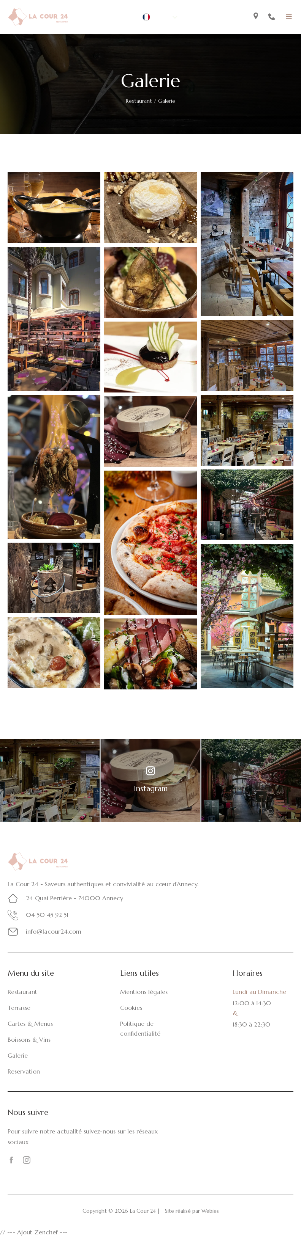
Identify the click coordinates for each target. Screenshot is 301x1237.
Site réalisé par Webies (192, 1210)
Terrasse (19, 1007)
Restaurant (139, 100)
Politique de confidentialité (140, 1028)
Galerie (18, 1055)
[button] (160, 17)
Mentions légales (144, 991)
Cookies (131, 1007)
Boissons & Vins (29, 1039)
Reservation (24, 1071)
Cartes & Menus (30, 1023)
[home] (38, 17)
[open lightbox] (54, 207)
